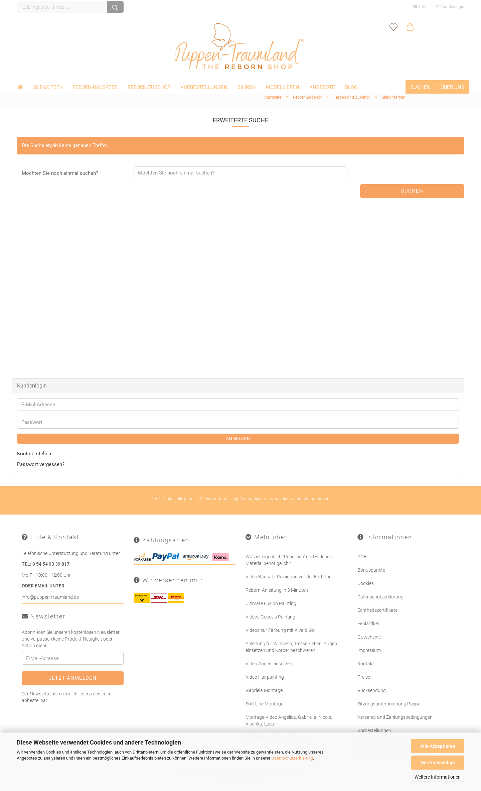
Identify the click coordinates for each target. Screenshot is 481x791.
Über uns (452, 87)
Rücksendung (371, 690)
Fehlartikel (368, 623)
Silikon (246, 87)
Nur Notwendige (438, 762)
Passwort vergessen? (40, 464)
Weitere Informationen (438, 777)
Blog (351, 87)
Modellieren (282, 87)
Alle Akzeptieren (437, 746)
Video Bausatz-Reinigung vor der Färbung (289, 576)
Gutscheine (369, 637)
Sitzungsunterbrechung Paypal (389, 703)
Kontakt (365, 663)
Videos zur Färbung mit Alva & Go (280, 630)
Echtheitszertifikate (377, 610)
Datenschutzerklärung (292, 758)
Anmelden (238, 438)
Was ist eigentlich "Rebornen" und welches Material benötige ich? (289, 560)
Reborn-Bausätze (95, 87)
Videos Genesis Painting (270, 616)
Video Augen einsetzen (269, 663)
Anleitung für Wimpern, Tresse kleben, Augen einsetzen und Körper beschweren (291, 647)
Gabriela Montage (264, 690)
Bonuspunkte (371, 570)
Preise (363, 677)
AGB (362, 556)
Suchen (421, 87)
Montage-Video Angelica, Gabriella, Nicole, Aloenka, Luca (289, 720)
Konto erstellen (34, 454)
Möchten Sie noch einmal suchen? (60, 173)
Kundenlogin (450, 6)
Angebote (322, 87)
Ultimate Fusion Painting (271, 603)
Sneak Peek (47, 87)
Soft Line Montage (264, 703)
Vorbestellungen (203, 87)
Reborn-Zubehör (149, 87)
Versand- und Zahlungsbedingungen (395, 717)
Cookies (365, 583)
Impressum (369, 650)
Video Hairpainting (265, 677)
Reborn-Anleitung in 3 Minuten (277, 590)
